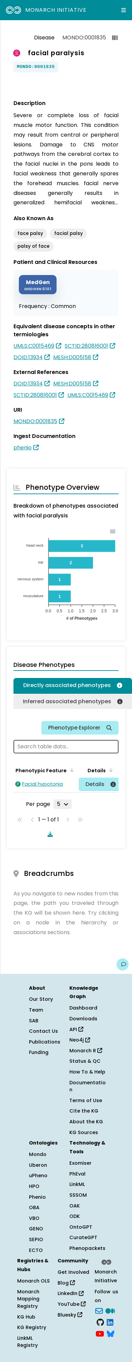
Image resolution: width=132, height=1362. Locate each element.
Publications (44, 1041)
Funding (38, 1052)
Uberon (38, 1165)
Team (36, 1010)
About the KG (86, 1121)
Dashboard (83, 1008)
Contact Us (43, 1031)
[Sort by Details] (110, 770)
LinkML (77, 1184)
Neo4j (79, 1039)
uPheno (38, 1175)
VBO (34, 1218)
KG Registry (31, 1327)
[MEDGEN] (38, 284)
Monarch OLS (33, 1281)
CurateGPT (83, 1237)
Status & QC (85, 1061)
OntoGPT (80, 1227)
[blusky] (110, 1333)
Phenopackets (87, 1248)
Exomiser (80, 1163)
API (76, 1029)
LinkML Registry (27, 1342)
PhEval (77, 1173)
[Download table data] (49, 834)
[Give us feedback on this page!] (123, 964)
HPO (34, 1186)
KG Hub (26, 1317)
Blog (66, 1283)
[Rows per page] (63, 804)
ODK (74, 1216)
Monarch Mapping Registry (28, 1298)
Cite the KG (83, 1111)
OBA (34, 1207)
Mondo (37, 1154)
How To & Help (87, 1071)
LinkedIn (71, 1293)
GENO (36, 1228)
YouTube (72, 1304)
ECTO (36, 1250)
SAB (33, 1020)
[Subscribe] (99, 1310)
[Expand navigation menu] (123, 10)
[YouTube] (100, 1333)
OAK (74, 1205)
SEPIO (36, 1239)
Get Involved (73, 1272)
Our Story (41, 999)
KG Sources (83, 1132)
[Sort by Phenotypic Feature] (71, 770)
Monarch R (85, 1050)
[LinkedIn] (110, 1321)
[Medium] (110, 1310)
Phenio (37, 1197)
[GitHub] (100, 1321)
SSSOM (78, 1195)
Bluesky (70, 1315)
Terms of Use (85, 1100)
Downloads (83, 1018)
